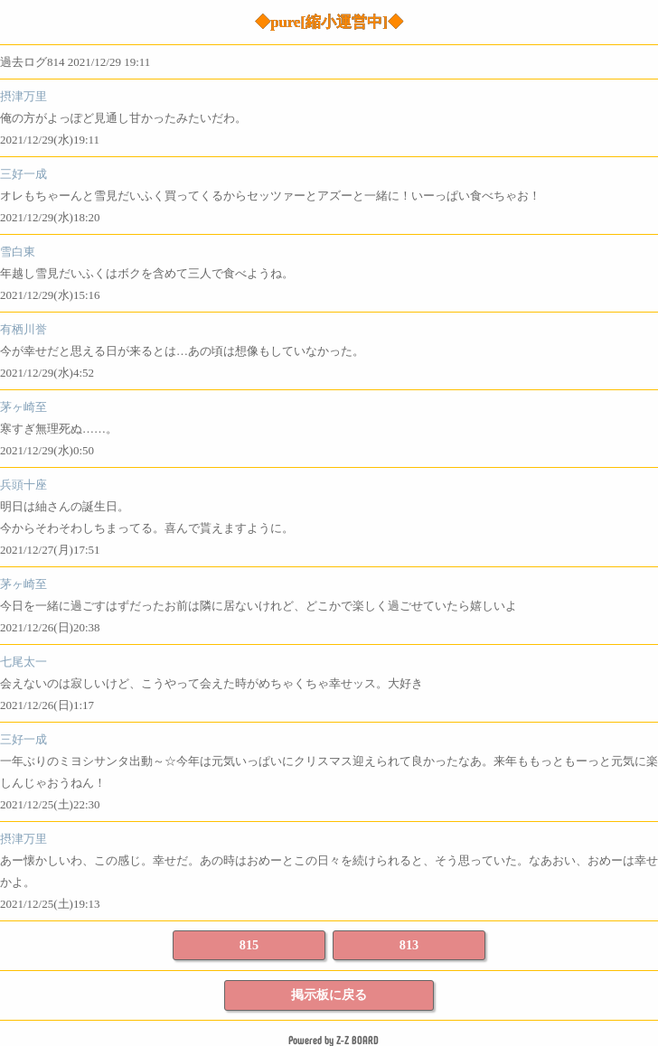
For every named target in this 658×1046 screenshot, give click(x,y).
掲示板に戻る (329, 994)
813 (409, 945)
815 (249, 945)
